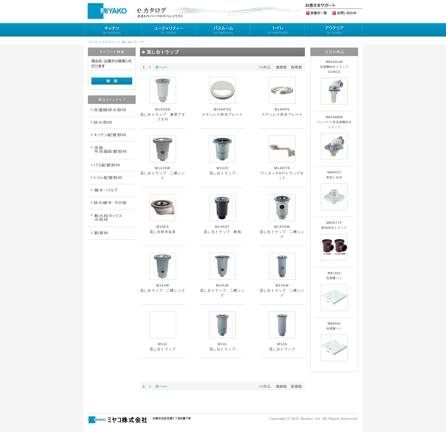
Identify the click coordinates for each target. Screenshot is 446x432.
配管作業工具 (112, 190)
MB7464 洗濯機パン (334, 291)
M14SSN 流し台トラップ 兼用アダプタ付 (162, 114)
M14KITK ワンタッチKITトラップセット (282, 173)
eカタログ (110, 42)
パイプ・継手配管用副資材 (112, 135)
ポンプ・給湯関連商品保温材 (112, 178)
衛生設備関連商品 (112, 122)
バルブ (112, 165)
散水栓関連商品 (112, 150)
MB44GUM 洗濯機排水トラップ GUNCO (336, 82)
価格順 (281, 67)
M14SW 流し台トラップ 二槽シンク (282, 290)
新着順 (296, 67)
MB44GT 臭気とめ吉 (334, 190)
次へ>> (161, 67)
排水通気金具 (112, 110)
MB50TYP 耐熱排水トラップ (334, 241)
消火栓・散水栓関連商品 (112, 218)
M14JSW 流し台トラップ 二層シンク (162, 173)
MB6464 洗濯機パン (334, 341)
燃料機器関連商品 (112, 203)
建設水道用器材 (112, 233)
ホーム (93, 42)
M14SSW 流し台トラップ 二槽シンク (282, 231)
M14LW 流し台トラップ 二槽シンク (222, 290)
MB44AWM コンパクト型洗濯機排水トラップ (334, 138)
